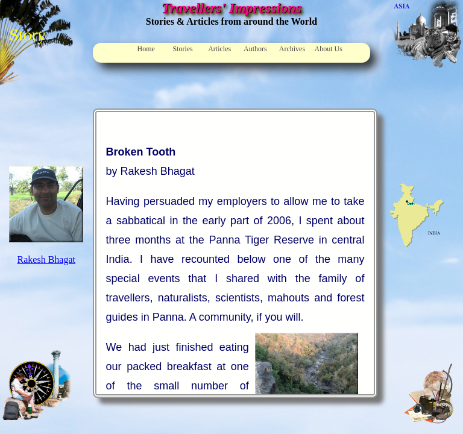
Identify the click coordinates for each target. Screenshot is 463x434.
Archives (292, 49)
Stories (182, 49)
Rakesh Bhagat (46, 259)
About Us (328, 49)
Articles (219, 49)
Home (146, 49)
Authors (255, 49)
